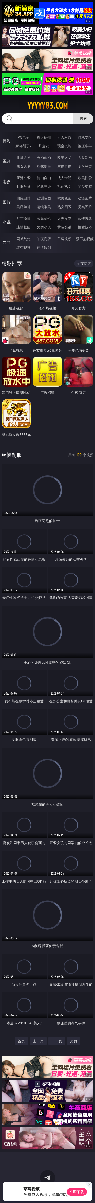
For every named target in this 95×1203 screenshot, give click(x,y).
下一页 (56, 1040)
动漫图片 (85, 198)
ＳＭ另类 (85, 166)
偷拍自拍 (44, 177)
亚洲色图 (44, 198)
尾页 (73, 1040)
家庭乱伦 (44, 218)
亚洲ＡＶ (23, 157)
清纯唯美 (44, 206)
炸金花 (44, 145)
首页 (21, 1040)
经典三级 (44, 186)
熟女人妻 (23, 166)
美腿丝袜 (23, 206)
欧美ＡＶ (64, 157)
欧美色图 (64, 198)
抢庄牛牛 (85, 145)
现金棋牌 (64, 145)
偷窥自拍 (23, 198)
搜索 (83, 118)
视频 (7, 161)
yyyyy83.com (47, 106)
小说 (7, 222)
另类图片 (85, 206)
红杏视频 (23, 247)
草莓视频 (64, 238)
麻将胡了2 (23, 145)
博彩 (7, 141)
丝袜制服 (44, 166)
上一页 (38, 1040)
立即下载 (77, 1191)
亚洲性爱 (23, 177)
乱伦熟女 (64, 186)
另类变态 (85, 186)
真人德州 (44, 137)
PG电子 (23, 137)
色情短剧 (44, 247)
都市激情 (23, 218)
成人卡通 (64, 177)
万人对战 (64, 137)
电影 (7, 181)
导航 (7, 242)
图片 (7, 202)
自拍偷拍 (44, 157)
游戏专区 (85, 137)
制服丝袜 (23, 186)
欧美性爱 (85, 177)
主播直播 (64, 166)
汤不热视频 (85, 238)
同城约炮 (23, 238)
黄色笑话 (64, 227)
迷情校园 (23, 227)
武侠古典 (85, 218)
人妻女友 (64, 218)
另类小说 (44, 227)
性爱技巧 (85, 227)
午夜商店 (44, 238)
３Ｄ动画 (85, 157)
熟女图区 (64, 206)
